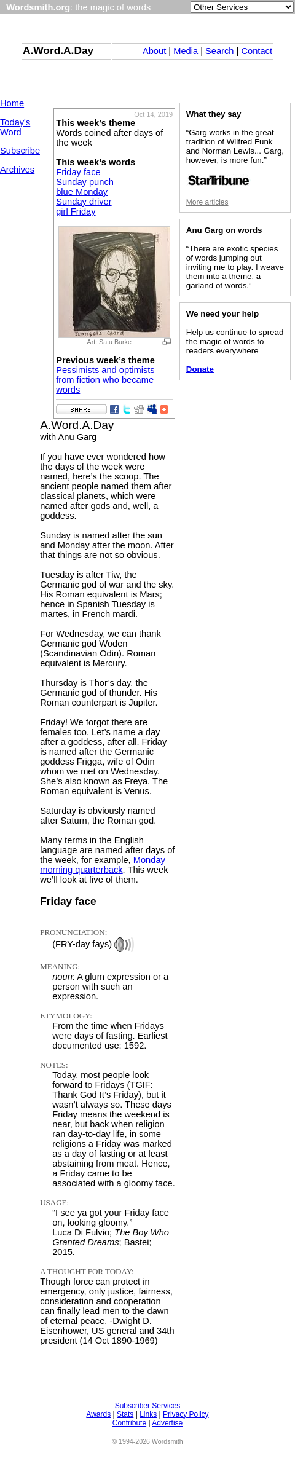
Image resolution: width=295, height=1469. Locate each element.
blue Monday (82, 192)
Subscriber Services (148, 1405)
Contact (256, 51)
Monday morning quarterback (102, 865)
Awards (98, 1414)
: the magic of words (78, 7)
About (154, 51)
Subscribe (20, 151)
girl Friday (75, 211)
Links (148, 1414)
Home (12, 103)
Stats (125, 1414)
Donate (200, 369)
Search (219, 51)
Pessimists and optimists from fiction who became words (105, 380)
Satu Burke (115, 341)
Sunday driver (83, 202)
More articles (207, 202)
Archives (17, 170)
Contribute (129, 1423)
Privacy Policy (186, 1414)
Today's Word (15, 127)
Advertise (167, 1423)
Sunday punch (85, 182)
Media (185, 51)
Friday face (78, 172)
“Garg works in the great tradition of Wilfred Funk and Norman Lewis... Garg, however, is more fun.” (235, 157)
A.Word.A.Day (58, 50)
